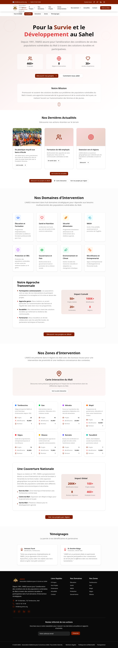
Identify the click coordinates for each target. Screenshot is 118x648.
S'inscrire (76, 633)
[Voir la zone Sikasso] (47, 444)
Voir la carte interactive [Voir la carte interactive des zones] (59, 391)
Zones (46, 14)
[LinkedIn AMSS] (100, 2)
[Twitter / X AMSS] (97, 2)
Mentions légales (71, 645)
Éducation (73, 582)
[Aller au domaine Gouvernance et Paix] (47, 258)
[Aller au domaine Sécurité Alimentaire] (71, 227)
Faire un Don (106, 8)
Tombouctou (93, 582)
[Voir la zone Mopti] (94, 415)
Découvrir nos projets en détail (40, 181)
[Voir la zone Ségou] (23, 444)
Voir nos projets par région (78, 181)
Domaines (38, 14)
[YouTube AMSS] (104, 2)
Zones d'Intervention (62, 8)
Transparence (101, 645)
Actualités (87, 8)
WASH (72, 588)
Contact (94, 8)
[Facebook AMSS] (94, 2)
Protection (73, 591)
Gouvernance (74, 594)
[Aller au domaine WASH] (94, 227)
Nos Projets (52, 8)
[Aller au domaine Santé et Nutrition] (47, 227)
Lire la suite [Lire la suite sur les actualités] (21, 165)
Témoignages (55, 14)
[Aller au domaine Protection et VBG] (23, 258)
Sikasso (91, 594)
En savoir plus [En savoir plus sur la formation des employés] (53, 160)
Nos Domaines (42, 8)
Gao (90, 585)
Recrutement (76, 8)
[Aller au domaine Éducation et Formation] (23, 227)
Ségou (91, 591)
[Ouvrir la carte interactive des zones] (60, 180)
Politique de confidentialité (86, 645)
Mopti (91, 588)
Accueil (24, 8)
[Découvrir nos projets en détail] (40, 180)
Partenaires (54, 588)
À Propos (32, 8)
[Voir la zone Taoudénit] (94, 444)
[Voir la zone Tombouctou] (23, 415)
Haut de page (18, 14)
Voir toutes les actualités (59, 173)
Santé (72, 585)
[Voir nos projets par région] (79, 180)
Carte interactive (60, 181)
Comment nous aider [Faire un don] (71, 76)
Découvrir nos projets (47, 76)
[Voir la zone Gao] (47, 415)
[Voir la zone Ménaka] (71, 415)
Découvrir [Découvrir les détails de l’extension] (84, 162)
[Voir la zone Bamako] (71, 444)
